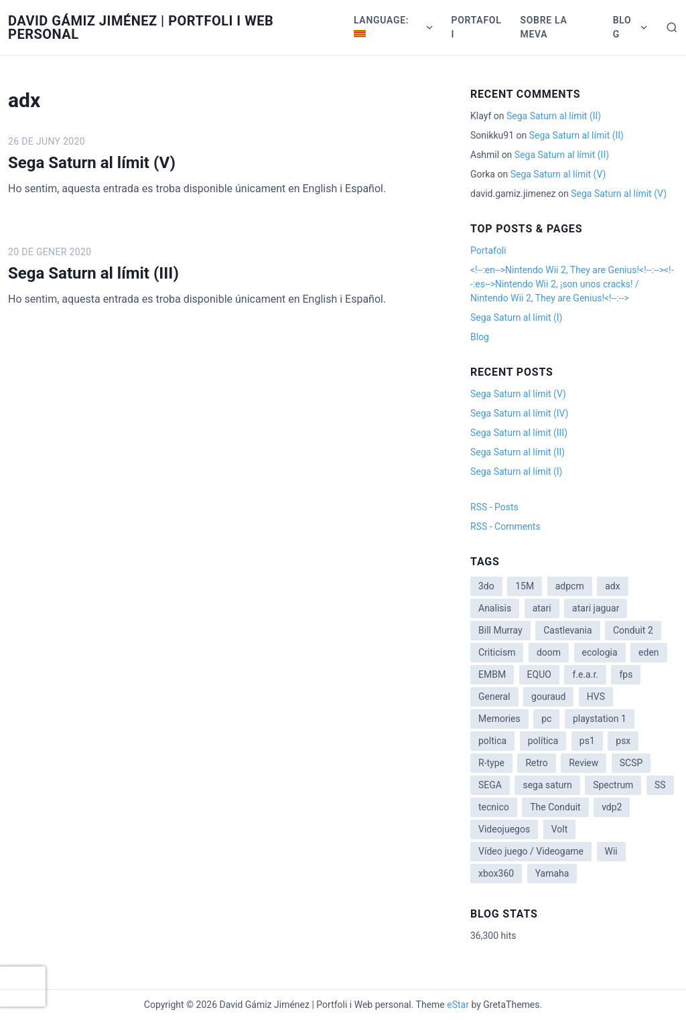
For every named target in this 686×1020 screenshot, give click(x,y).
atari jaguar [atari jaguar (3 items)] (595, 608)
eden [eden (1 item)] (648, 652)
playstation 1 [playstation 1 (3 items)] (599, 718)
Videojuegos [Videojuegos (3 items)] (504, 829)
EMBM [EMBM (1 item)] (492, 674)
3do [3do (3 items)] (486, 586)
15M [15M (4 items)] (524, 586)
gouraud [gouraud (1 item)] (548, 696)
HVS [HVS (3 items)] (596, 696)
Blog (622, 27)
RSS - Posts (494, 507)
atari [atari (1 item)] (542, 608)
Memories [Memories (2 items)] (499, 718)
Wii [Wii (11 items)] (611, 851)
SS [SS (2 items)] (660, 785)
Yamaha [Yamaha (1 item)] (552, 873)
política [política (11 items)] (543, 740)
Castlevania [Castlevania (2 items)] (567, 630)
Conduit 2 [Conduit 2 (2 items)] (633, 630)
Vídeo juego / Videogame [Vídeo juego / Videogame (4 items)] (531, 851)
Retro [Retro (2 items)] (536, 762)
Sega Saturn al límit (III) (93, 273)
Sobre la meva (543, 27)
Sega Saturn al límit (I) (516, 317)
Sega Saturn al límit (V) (92, 162)
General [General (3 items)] (494, 696)
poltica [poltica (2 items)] (492, 740)
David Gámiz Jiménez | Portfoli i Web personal (140, 27)
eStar (458, 1004)
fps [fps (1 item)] (625, 674)
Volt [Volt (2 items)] (559, 829)
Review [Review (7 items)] (583, 762)
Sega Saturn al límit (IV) (519, 413)
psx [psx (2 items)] (623, 740)
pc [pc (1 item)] (546, 718)
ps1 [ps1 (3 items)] (587, 740)
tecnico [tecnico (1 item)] (493, 807)
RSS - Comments (505, 526)
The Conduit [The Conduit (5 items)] (555, 807)
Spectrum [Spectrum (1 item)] (613, 785)
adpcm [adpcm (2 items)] (569, 586)
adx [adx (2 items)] (612, 586)
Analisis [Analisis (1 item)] (494, 608)
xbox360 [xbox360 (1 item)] (496, 873)
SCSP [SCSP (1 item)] (631, 762)
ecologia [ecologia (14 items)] (600, 652)
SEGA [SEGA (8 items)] (490, 785)
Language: (383, 26)
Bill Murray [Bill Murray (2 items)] (500, 630)
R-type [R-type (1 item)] (491, 762)
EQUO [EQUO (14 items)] (539, 674)
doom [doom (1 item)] (549, 652)
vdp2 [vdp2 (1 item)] (612, 807)
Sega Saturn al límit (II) (553, 116)
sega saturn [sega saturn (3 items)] (547, 785)
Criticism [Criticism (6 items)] (496, 652)
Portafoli (477, 27)
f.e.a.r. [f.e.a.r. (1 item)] (585, 674)
